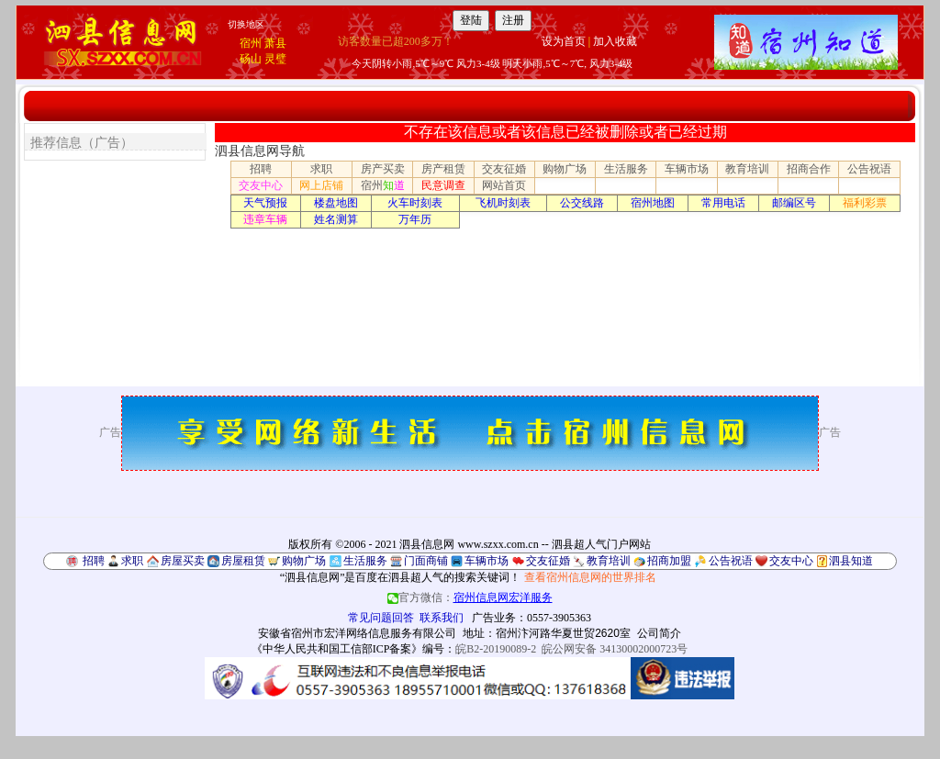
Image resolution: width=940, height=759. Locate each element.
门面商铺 (426, 560)
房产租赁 (443, 168)
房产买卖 (383, 168)
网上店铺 (321, 185)
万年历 (414, 219)
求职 (321, 168)
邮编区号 (794, 202)
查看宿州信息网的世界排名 (590, 577)
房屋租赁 (243, 560)
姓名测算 (336, 219)
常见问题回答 (381, 617)
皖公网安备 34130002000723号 (615, 648)
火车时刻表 (414, 202)
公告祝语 (869, 168)
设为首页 (564, 41)
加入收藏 (615, 41)
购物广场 (565, 168)
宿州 (251, 43)
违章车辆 (265, 219)
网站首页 (504, 185)
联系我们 (442, 617)
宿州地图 (653, 202)
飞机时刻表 (503, 202)
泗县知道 (851, 560)
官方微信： (470, 597)
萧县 (275, 43)
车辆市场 (687, 168)
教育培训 (747, 168)
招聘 (261, 168)
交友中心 (261, 185)
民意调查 (443, 185)
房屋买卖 (183, 560)
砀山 (251, 58)
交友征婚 (504, 168)
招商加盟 (669, 560)
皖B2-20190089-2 (495, 648)
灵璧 (275, 58)
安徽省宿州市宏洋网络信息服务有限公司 (357, 633)
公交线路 (582, 202)
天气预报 (265, 202)
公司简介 (659, 633)
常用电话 (723, 202)
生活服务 (626, 168)
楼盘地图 (336, 202)
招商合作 (809, 168)
